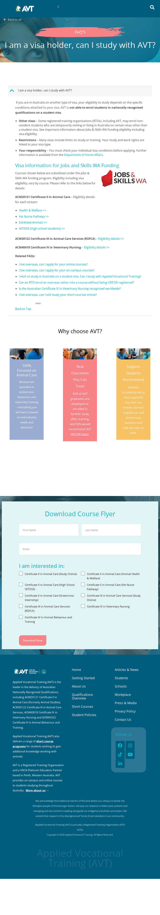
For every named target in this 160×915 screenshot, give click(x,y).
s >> (44, 222)
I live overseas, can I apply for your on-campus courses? (56, 270)
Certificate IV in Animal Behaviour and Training (48, 619)
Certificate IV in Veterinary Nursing (108, 606)
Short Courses (82, 706)
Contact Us (123, 719)
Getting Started (83, 678)
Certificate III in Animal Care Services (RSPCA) (47, 609)
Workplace (123, 694)
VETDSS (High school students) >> (42, 229)
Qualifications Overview (82, 696)
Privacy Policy (125, 711)
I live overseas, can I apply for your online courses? (53, 264)
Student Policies (84, 715)
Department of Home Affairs (83, 155)
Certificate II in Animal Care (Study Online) (51, 574)
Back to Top (23, 309)
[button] (58, 7)
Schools (121, 686)
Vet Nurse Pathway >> (34, 216)
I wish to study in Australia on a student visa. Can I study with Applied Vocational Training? (80, 276)
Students (121, 678)
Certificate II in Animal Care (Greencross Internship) (49, 598)
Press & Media (126, 703)
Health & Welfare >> (32, 210)
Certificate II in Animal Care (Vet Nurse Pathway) (110, 587)
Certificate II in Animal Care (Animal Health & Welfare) (113, 576)
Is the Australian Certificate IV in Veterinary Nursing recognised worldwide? (70, 289)
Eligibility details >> (111, 239)
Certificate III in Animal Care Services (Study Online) (114, 598)
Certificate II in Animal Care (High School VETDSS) (50, 587)
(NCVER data (79, 434)
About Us (79, 686)
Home (76, 669)
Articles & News (127, 669)
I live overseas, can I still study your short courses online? (58, 295)
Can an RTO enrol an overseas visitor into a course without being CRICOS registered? (76, 282)
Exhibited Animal (30, 222)
